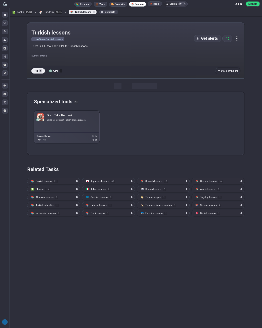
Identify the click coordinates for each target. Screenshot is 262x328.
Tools (126, 86)
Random (139, 4)
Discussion (140, 86)
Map (153, 86)
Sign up (252, 4)
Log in (238, 4)
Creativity (120, 4)
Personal (84, 4)
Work (102, 4)
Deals (154, 3)
